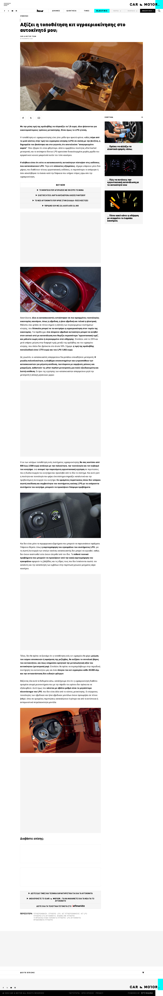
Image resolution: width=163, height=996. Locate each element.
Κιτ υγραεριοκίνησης (71, 914)
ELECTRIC (101, 11)
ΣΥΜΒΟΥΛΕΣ (24, 16)
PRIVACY (99, 993)
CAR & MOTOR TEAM (28, 36)
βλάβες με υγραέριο (66, 916)
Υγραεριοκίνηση (40, 914)
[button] (7, 4)
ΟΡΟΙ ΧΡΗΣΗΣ (88, 993)
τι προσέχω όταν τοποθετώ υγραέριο (49, 918)
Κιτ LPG (84, 914)
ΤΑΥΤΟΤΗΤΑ (74, 993)
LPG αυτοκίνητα (74, 918)
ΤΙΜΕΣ (87, 11)
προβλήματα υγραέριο (43, 920)
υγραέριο (52, 914)
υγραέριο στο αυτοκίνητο (44, 916)
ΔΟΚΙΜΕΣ (56, 11)
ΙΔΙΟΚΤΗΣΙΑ (71, 11)
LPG (59, 914)
